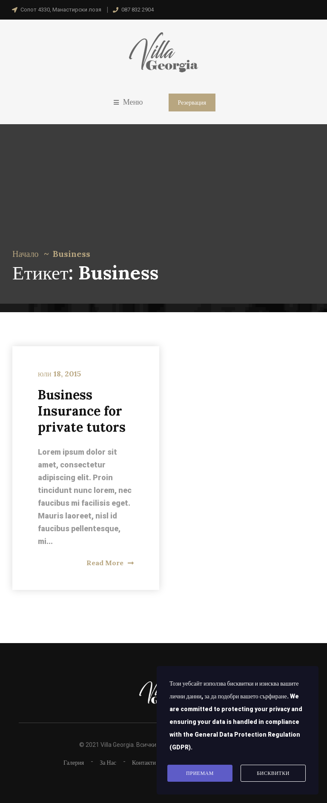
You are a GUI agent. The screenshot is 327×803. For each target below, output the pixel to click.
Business (71, 253)
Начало (25, 253)
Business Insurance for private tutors (82, 411)
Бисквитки (273, 773)
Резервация (192, 102)
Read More (110, 562)
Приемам (200, 773)
